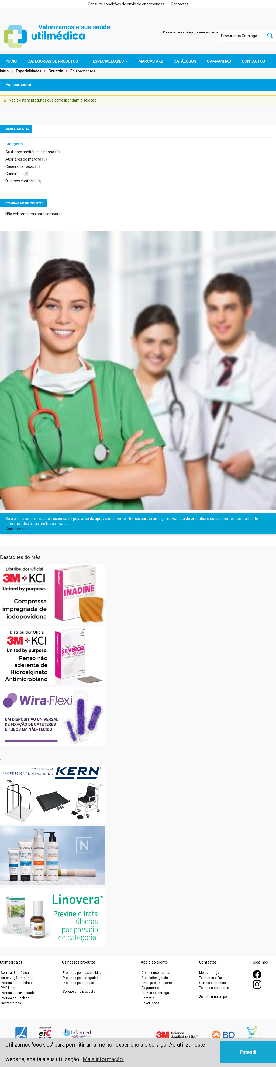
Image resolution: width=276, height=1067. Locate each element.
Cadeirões (14, 174)
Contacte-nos (17, 529)
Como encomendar (156, 973)
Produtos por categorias (81, 978)
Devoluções (150, 1003)
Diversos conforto (20, 181)
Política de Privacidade (18, 993)
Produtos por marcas (78, 983)
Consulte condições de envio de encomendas (126, 4)
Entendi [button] (248, 1052)
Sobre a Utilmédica (15, 973)
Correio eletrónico (212, 983)
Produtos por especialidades (84, 973)
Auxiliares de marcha (23, 159)
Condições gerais (155, 978)
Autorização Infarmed (17, 978)
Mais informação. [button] (103, 1059)
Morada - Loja (209, 973)
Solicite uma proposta (79, 991)
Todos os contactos (214, 988)
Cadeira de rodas (19, 166)
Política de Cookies (15, 998)
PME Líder (8, 988)
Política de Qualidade (17, 983)
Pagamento (150, 988)
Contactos (179, 4)
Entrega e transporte (157, 983)
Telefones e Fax (211, 978)
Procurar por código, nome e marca (190, 32)
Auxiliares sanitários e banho (29, 152)
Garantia (148, 998)
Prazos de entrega (155, 993)
